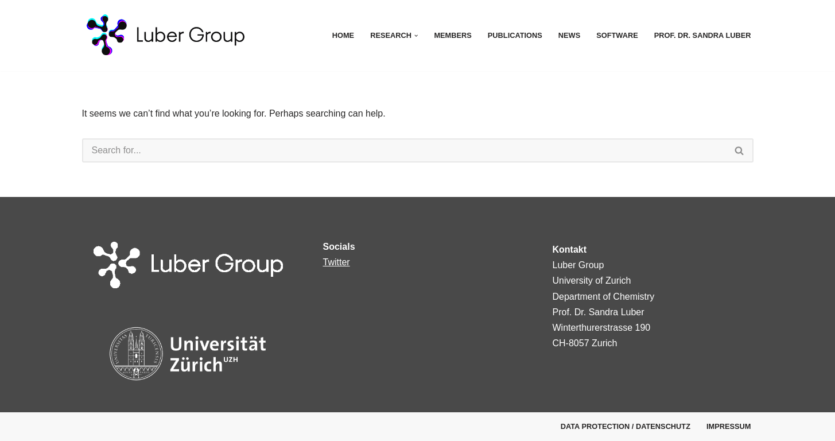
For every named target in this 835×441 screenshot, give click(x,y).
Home (343, 35)
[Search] (404, 150)
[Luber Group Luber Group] (185, 35)
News (569, 35)
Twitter (336, 262)
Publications (515, 35)
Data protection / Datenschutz (625, 426)
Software (617, 35)
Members (452, 35)
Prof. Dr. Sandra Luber (702, 35)
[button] (416, 35)
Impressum (728, 426)
